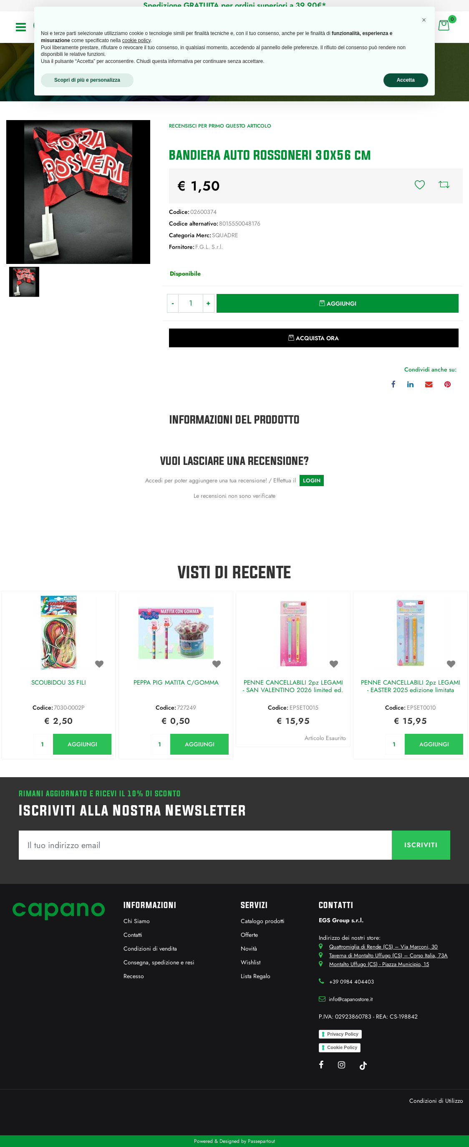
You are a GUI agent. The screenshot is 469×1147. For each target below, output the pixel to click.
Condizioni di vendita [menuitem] (150, 948)
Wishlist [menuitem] (250, 962)
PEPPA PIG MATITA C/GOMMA (176, 683)
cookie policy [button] (136, 40)
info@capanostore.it (351, 999)
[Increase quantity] (208, 303)
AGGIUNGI (82, 744)
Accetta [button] (406, 80)
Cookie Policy (342, 1047)
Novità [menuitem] (249, 948)
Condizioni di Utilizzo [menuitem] (436, 1101)
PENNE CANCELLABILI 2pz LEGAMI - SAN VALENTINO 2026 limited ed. (293, 687)
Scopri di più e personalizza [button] (87, 80)
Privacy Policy (342, 1034)
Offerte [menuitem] (249, 935)
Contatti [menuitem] (133, 935)
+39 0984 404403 (351, 982)
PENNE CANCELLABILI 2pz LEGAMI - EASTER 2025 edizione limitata (410, 687)
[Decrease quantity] (172, 303)
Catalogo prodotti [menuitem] (263, 921)
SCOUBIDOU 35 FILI (58, 683)
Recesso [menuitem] (134, 976)
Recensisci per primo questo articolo (220, 126)
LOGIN (311, 480)
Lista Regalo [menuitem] (255, 976)
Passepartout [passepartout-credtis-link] (261, 1141)
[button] (78, 191)
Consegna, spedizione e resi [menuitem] (159, 962)
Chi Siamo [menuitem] (137, 921)
